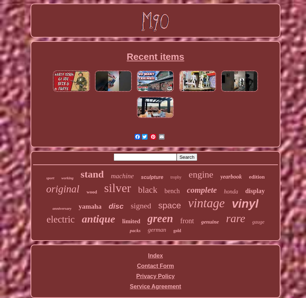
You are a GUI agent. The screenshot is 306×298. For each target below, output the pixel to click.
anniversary (62, 208)
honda (231, 192)
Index (155, 256)
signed (141, 205)
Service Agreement (155, 286)
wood (91, 192)
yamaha (90, 206)
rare (235, 218)
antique (98, 219)
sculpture (152, 177)
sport (50, 178)
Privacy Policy (155, 276)
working (67, 178)
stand (92, 174)
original (62, 189)
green (160, 218)
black (147, 190)
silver (117, 188)
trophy (176, 177)
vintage (206, 203)
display (255, 191)
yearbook (231, 177)
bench (172, 191)
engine (201, 174)
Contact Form (155, 266)
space (169, 205)
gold (177, 230)
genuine (210, 222)
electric (61, 219)
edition (257, 177)
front (187, 221)
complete (202, 190)
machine (122, 176)
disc (116, 206)
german (157, 229)
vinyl (245, 203)
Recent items (155, 56)
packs (135, 230)
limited (131, 221)
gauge (258, 222)
